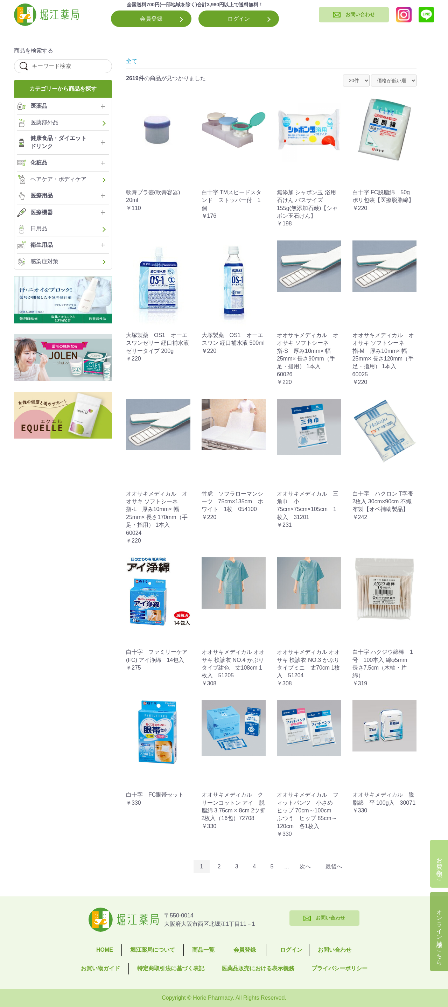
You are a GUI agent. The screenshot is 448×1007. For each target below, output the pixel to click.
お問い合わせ (334, 950)
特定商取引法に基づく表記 (170, 968)
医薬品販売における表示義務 (258, 968)
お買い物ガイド (100, 968)
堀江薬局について (152, 950)
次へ (305, 866)
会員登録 (151, 19)
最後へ (334, 866)
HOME (104, 950)
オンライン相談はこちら (439, 934)
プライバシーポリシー (340, 968)
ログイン (238, 19)
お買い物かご (439, 866)
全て (131, 61)
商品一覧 (203, 950)
